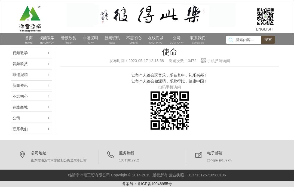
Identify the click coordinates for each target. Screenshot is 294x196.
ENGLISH (264, 29)
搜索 (268, 39)
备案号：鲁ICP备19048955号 (147, 184)
